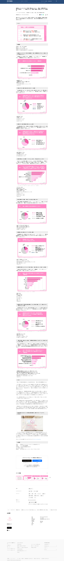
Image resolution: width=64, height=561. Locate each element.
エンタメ (21, 2)
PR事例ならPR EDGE (33, 547)
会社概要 (8, 558)
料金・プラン (8, 546)
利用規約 (23, 558)
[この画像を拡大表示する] (20, 477)
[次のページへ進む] (50, 477)
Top (7, 2)
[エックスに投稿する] (40, 14)
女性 (35, 493)
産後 (29, 493)
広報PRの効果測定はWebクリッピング (21, 550)
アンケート (39, 493)
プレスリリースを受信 (44, 1)
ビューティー (25, 2)
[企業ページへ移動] (10, 519)
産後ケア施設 (31, 495)
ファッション (29, 2)
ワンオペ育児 (31, 497)
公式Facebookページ (46, 544)
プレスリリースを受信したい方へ (11, 548)
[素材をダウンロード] (45, 14)
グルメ (42, 2)
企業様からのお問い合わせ (37, 558)
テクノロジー (11, 2)
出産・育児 (30, 491)
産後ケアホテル (36, 495)
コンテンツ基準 (18, 558)
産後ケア (44, 493)
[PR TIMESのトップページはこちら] (17, 1)
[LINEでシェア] (43, 14)
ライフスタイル (34, 2)
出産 (32, 493)
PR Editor (18, 552)
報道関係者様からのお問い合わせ (29, 558)
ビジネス (39, 2)
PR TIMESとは (9, 545)
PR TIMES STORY (19, 544)
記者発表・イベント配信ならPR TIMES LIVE (22, 547)
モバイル (15, 2)
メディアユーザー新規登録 (37, 460)
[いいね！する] (37, 14)
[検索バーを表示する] (56, 1)
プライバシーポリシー (13, 558)
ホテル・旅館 (36, 491)
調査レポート (31, 488)
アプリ (18, 2)
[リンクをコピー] (47, 14)
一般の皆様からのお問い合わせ (45, 558)
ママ (35, 497)
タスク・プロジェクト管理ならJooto (35, 544)
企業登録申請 (50, 1)
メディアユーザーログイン (27, 460)
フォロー (9, 527)
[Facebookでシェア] (41, 14)
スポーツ (45, 2)
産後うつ (42, 495)
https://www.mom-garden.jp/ (37, 439)
